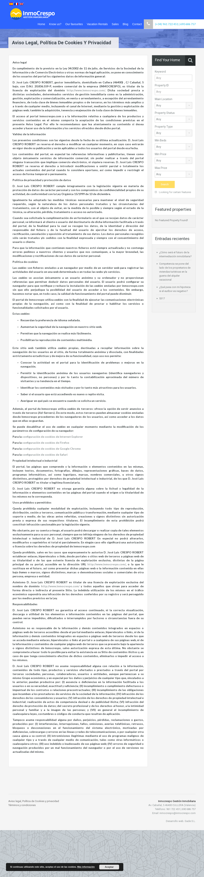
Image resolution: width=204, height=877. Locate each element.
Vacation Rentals (97, 24)
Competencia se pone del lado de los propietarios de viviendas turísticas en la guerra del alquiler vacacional (174, 271)
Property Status (165, 112)
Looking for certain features (173, 192)
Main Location (163, 99)
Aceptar (109, 867)
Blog (125, 24)
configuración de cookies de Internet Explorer (52, 436)
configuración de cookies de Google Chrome (51, 448)
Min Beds (160, 140)
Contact (137, 24)
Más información (86, 867)
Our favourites (74, 24)
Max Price (161, 167)
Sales (115, 24)
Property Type (164, 126)
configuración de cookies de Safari (45, 454)
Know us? (55, 24)
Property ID (162, 85)
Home (41, 24)
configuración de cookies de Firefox (45, 442)
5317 (162, 298)
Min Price (160, 154)
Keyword (160, 71)
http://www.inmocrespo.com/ (86, 90)
